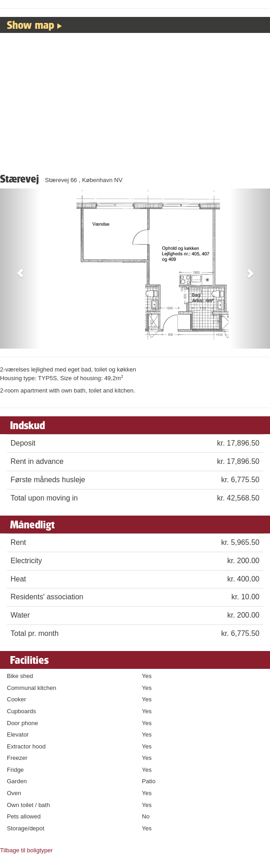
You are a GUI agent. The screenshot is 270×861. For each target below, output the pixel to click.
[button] (20, 268)
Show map (30, 24)
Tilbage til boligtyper (26, 850)
